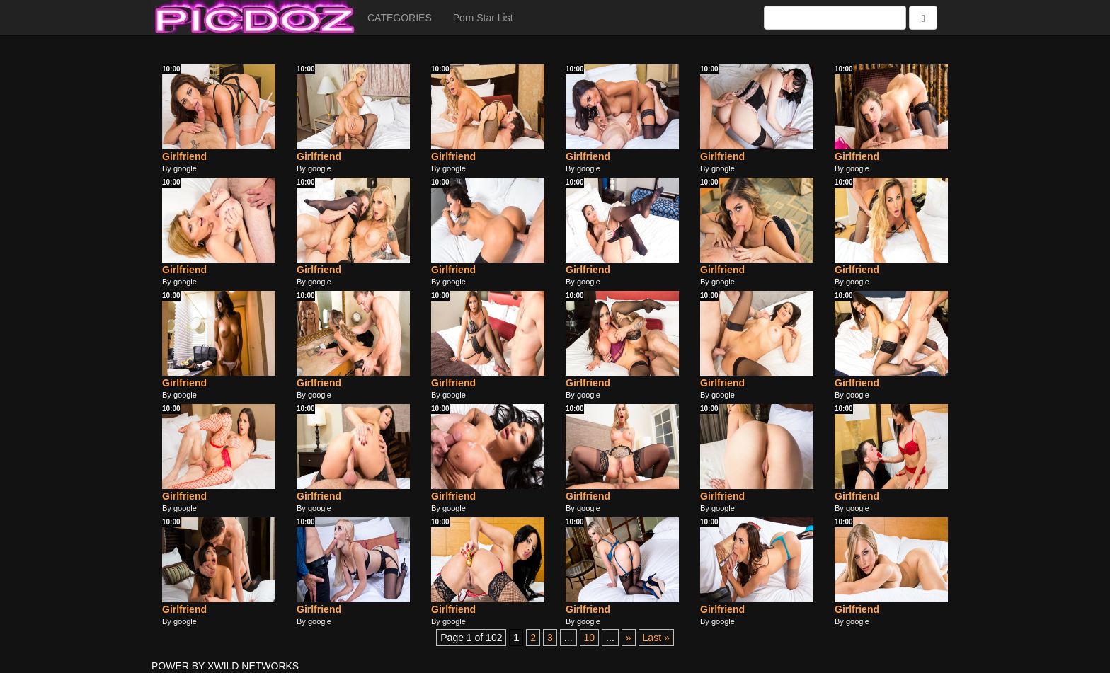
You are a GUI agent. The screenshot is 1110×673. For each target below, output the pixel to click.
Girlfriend (184, 156)
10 (589, 637)
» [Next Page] (628, 637)
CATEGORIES (399, 17)
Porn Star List (483, 17)
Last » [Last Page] (656, 637)
